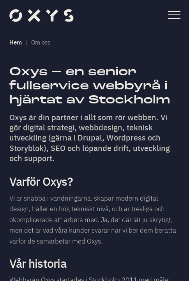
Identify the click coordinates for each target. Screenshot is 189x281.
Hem (15, 42)
